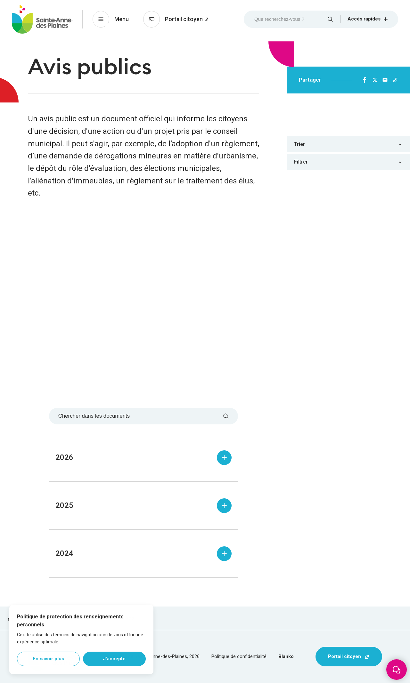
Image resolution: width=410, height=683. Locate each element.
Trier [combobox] (299, 144)
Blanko (286, 656)
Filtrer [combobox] (301, 162)
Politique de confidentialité (238, 656)
